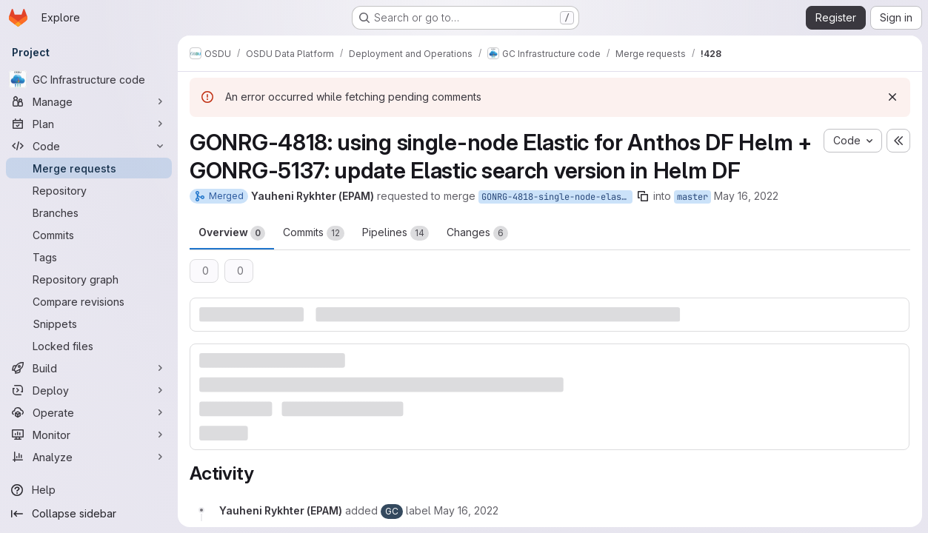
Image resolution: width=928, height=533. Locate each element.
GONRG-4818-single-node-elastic (556, 197)
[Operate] (89, 412)
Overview (231, 233)
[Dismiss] (892, 97)
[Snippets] (89, 323)
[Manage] (89, 101)
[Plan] (89, 123)
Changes (477, 233)
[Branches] (89, 212)
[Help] (89, 490)
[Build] (89, 368)
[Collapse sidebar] (89, 513)
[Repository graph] (89, 279)
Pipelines (395, 233)
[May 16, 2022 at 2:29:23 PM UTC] (466, 510)
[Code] (89, 145)
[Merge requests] (89, 168)
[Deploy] (89, 390)
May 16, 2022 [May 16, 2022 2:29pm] (746, 196)
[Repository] (89, 190)
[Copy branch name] (643, 196)
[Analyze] (89, 456)
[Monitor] (89, 434)
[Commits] (89, 234)
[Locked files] (89, 345)
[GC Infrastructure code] (89, 79)
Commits (313, 233)
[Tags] (89, 257)
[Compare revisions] (89, 301)
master (692, 197)
